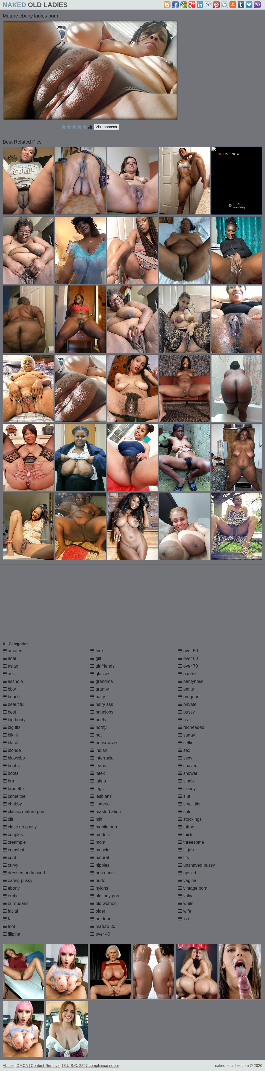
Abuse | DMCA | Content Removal (31, 1065)
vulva (186, 896)
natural (99, 857)
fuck (97, 650)
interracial (102, 758)
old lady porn (105, 896)
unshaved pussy (196, 865)
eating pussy (17, 880)
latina (98, 781)
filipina (11, 934)
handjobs (101, 712)
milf (96, 819)
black (10, 742)
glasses (100, 673)
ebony (11, 888)
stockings (190, 819)
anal (9, 658)
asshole (13, 681)
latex (97, 773)
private (187, 704)
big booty (14, 719)
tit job (186, 850)
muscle (99, 850)
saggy (186, 735)
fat (8, 918)
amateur (13, 650)
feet (9, 926)
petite (186, 689)
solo (185, 811)
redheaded (191, 727)
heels (98, 719)
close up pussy (20, 827)
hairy (97, 696)
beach (11, 696)
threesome (191, 842)
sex (184, 750)
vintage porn (193, 888)
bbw (9, 689)
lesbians (100, 796)
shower (188, 773)
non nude (102, 873)
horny (98, 727)
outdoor (100, 918)
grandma (101, 681)
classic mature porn (24, 811)
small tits (189, 804)
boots (11, 773)
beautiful (13, 704)
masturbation (105, 811)
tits (183, 857)
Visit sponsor (106, 127)
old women (103, 903)
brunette (13, 788)
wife (184, 911)
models (100, 834)
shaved (188, 765)
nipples (99, 865)
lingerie (100, 804)
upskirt (187, 873)
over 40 (100, 934)
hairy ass (101, 704)
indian (98, 750)
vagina (187, 880)
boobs (11, 765)
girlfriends (102, 666)
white (186, 903)
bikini (10, 735)
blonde (12, 750)
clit (8, 819)
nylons (99, 888)
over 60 (188, 658)
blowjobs (14, 758)
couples (13, 834)
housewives (104, 742)
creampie (14, 842)
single (186, 781)
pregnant (189, 696)
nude (97, 880)
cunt (9, 857)
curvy (10, 865)
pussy (186, 712)
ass (8, 673)
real (184, 719)
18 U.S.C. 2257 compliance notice (90, 1065)
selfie (186, 742)
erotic (11, 896)
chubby (12, 804)
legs (97, 788)
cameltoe (14, 796)
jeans (98, 765)
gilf (95, 658)
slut (184, 796)
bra (8, 781)
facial (10, 911)
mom (97, 842)
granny (99, 689)
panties (188, 673)
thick (185, 834)
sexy (185, 758)
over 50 (188, 650)
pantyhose (191, 681)
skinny (187, 788)
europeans (15, 903)
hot (96, 735)
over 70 (188, 666)
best (9, 712)
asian (10, 666)
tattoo (186, 827)
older (97, 911)
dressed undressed (24, 873)
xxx (184, 918)
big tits (11, 727)
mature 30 (102, 926)
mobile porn (104, 827)
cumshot (13, 850)
